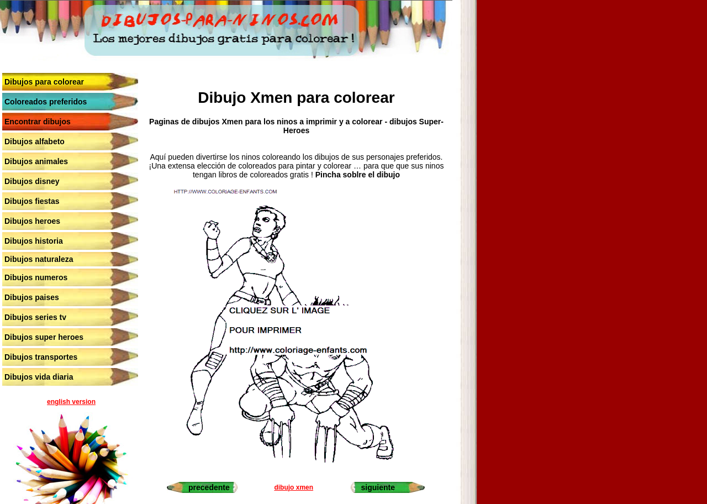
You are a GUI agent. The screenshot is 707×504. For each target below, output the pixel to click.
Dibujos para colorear (44, 81)
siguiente (377, 487)
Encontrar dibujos (37, 121)
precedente (209, 487)
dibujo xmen (293, 487)
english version (71, 402)
